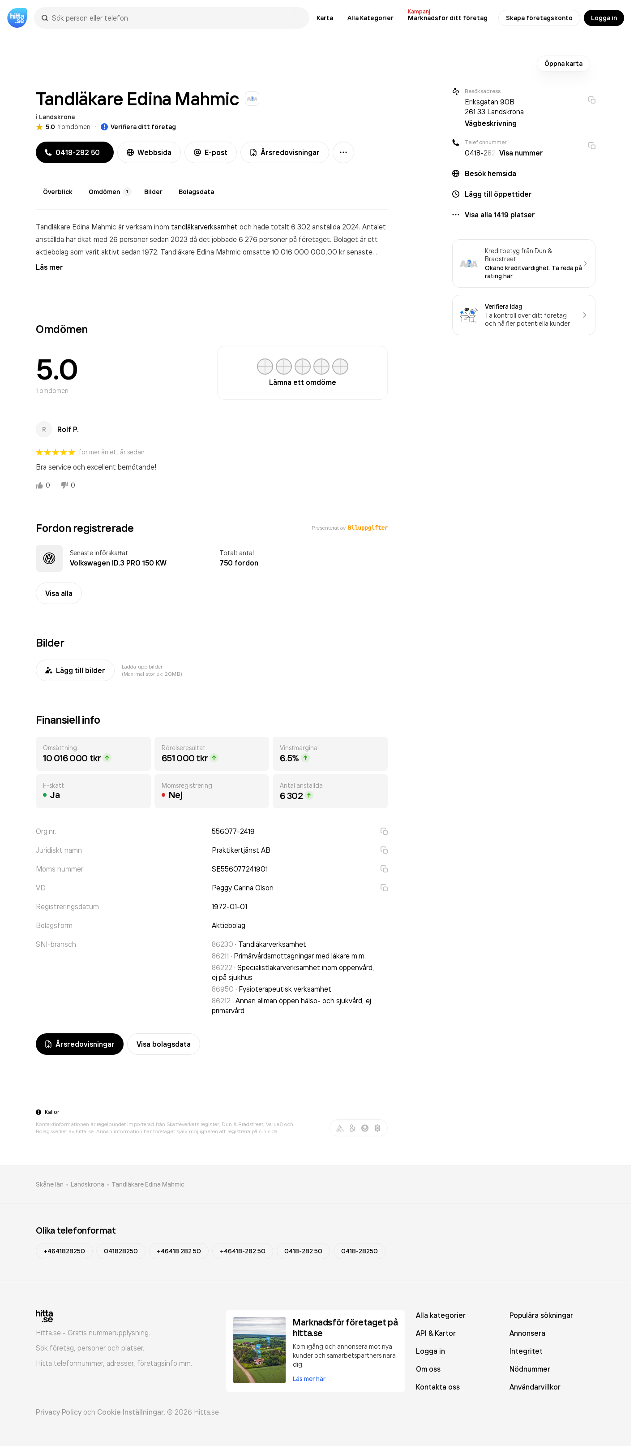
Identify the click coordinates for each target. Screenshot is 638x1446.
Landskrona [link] (87, 1184)
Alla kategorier (441, 1315)
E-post (210, 152)
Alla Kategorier (370, 18)
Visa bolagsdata (164, 1044)
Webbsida (149, 152)
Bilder (153, 192)
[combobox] (176, 18)
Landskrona (57, 117)
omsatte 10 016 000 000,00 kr (295, 251)
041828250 (121, 1251)
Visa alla (59, 593)
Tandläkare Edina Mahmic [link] (147, 1184)
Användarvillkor (535, 1386)
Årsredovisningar (285, 152)
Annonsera (527, 1333)
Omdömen (110, 191)
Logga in (604, 18)
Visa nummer (521, 152)
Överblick (58, 192)
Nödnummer (530, 1368)
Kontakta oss (438, 1386)
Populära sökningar (541, 1315)
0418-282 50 (303, 1251)
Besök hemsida (490, 173)
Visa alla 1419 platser (500, 214)
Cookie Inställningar (130, 1411)
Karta (325, 18)
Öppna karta (563, 64)
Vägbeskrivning (491, 123)
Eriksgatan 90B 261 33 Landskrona (494, 106)
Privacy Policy (58, 1411)
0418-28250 (359, 1251)
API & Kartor (436, 1333)
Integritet (526, 1351)
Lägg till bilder (75, 670)
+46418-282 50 (242, 1251)
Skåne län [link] (50, 1184)
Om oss (428, 1368)
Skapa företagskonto (539, 18)
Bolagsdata (196, 192)
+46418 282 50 (179, 1251)
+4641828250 (64, 1251)
